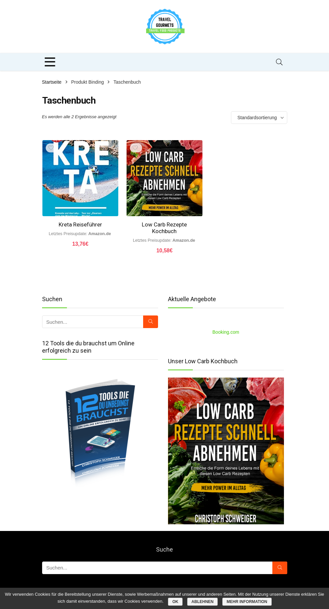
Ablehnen (203, 601)
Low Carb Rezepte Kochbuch (164, 227)
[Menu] (50, 62)
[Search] (279, 62)
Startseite (52, 82)
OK (175, 601)
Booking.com (225, 332)
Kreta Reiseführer (80, 224)
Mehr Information (247, 601)
